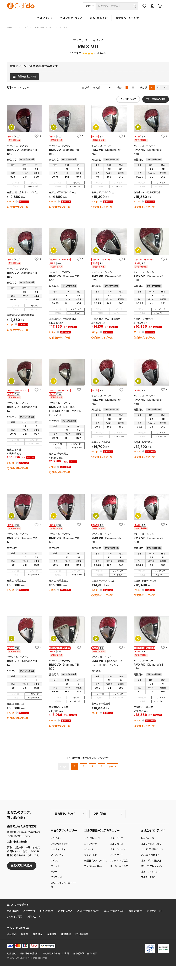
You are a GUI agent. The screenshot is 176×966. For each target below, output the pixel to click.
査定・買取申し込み (21, 865)
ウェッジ (55, 866)
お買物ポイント (155, 911)
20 (152, 87)
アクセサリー (116, 855)
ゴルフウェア (116, 838)
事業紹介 (37, 934)
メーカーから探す (119, 866)
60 (165, 87)
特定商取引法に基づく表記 (56, 953)
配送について (47, 911)
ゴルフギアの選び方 (151, 860)
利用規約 (11, 953)
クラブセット (57, 877)
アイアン (55, 860)
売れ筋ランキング (64, 813)
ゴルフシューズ (117, 849)
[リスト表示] (132, 87)
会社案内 (12, 934)
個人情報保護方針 (29, 953)
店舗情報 (66, 934)
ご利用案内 (13, 911)
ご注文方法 (29, 911)
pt (11, 202)
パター (54, 871)
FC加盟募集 (81, 934)
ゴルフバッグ (90, 843)
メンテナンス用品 (119, 860)
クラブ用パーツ (92, 838)
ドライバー (56, 838)
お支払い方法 (65, 911)
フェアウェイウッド (60, 843)
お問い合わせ (34, 916)
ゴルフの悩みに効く (151, 843)
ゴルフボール (117, 843)
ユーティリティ (58, 849)
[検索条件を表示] (24, 76)
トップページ (147, 838)
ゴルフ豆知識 (148, 877)
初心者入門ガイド (150, 855)
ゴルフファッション (150, 871)
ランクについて (128, 99)
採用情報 (52, 934)
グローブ (88, 849)
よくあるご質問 (14, 916)
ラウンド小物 (90, 855)
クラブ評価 (100, 813)
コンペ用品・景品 (93, 866)
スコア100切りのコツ (152, 849)
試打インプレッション (151, 866)
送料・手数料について (88, 911)
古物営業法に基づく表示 (85, 953)
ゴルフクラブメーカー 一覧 (63, 884)
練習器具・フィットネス (95, 860)
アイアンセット (58, 855)
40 (158, 87)
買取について (135, 911)
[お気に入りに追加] (37, 136)
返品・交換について (114, 911)
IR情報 (24, 934)
